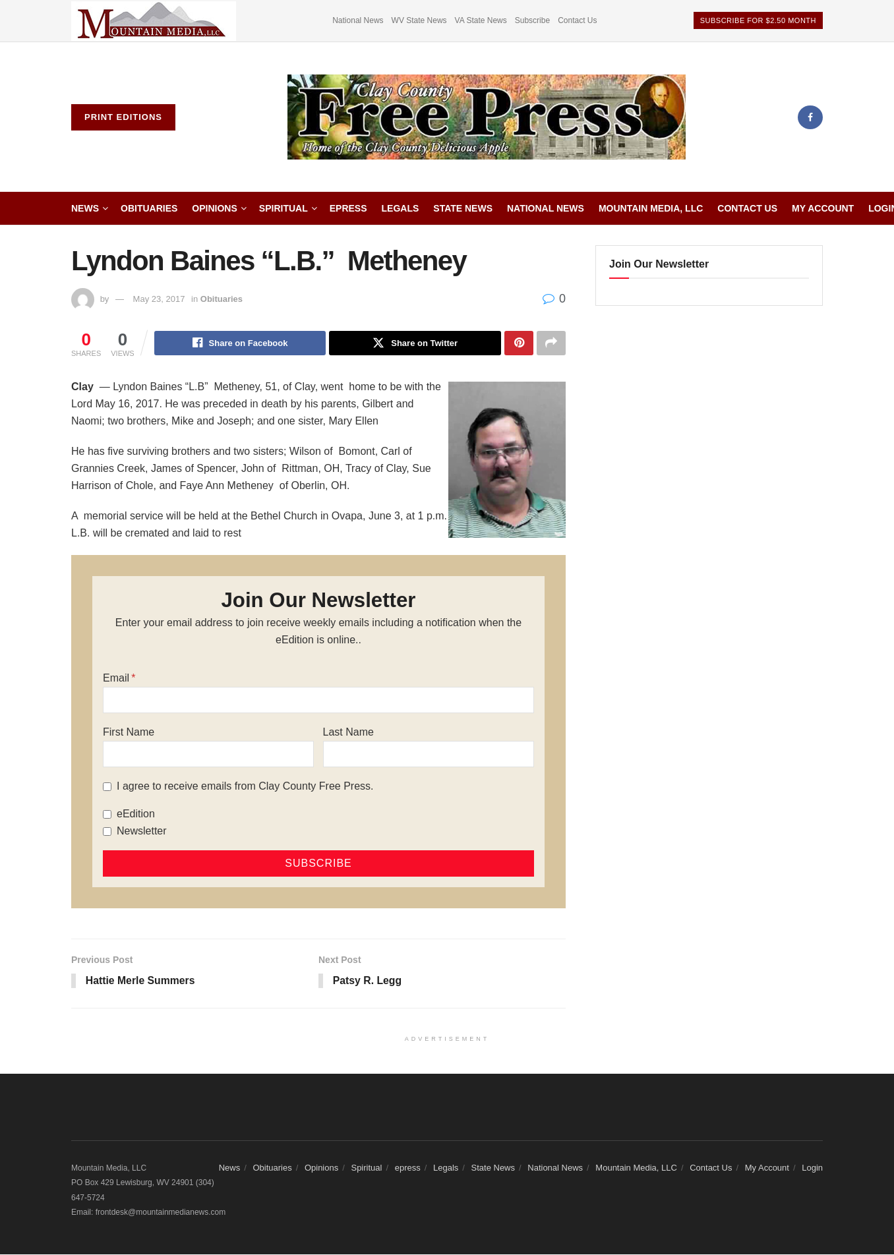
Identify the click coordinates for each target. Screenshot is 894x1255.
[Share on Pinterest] (518, 343)
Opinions (214, 208)
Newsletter (142, 831)
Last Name (348, 732)
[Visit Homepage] (486, 117)
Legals (400, 208)
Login (812, 1169)
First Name (128, 732)
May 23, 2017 (159, 299)
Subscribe (532, 20)
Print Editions (123, 117)
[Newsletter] (107, 832)
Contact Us (577, 20)
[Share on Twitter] (415, 343)
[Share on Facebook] (240, 343)
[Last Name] (428, 755)
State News (462, 208)
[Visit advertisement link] (153, 21)
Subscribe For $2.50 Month (758, 20)
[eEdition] (107, 815)
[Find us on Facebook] (810, 117)
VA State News (481, 20)
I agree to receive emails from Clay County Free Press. (245, 786)
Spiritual (283, 208)
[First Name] (208, 755)
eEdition (136, 814)
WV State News (419, 20)
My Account (823, 208)
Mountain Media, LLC (651, 208)
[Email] (318, 700)
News (85, 208)
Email (116, 678)
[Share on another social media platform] (551, 343)
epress (348, 208)
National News (357, 20)
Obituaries (149, 208)
